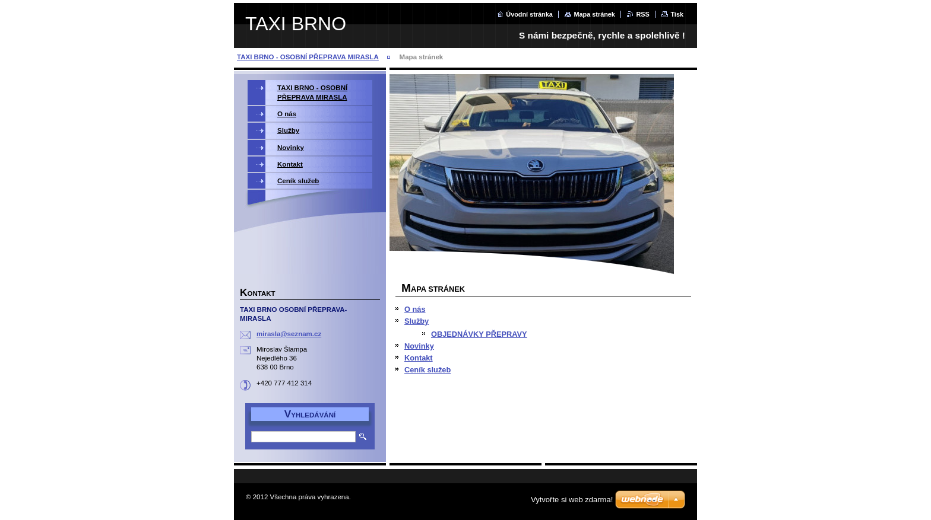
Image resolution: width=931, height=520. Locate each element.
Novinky (419, 346)
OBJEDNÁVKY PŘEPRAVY (479, 334)
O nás (415, 309)
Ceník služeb (427, 369)
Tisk (676, 14)
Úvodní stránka (529, 14)
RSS (642, 14)
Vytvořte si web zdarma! (572, 499)
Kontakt (418, 357)
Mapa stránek (594, 14)
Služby (416, 321)
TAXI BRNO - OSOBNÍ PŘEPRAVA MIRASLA (308, 56)
